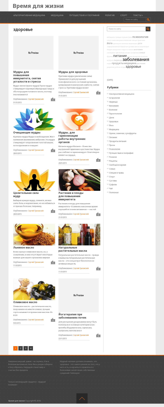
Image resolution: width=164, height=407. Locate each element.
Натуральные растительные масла (72, 249)
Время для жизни (38, 5)
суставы (131, 47)
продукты (118, 63)
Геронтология (115, 113)
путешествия (127, 37)
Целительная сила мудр (26, 194)
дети (140, 43)
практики (141, 40)
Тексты (137, 15)
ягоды (123, 67)
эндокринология (113, 47)
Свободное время (117, 165)
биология (124, 47)
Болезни (113, 109)
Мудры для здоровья (73, 72)
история (110, 60)
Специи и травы (116, 172)
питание (120, 55)
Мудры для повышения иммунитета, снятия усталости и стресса (27, 76)
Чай (111, 188)
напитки (125, 43)
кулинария (117, 43)
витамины (111, 37)
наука (109, 63)
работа (117, 67)
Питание (113, 137)
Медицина (57, 15)
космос (127, 53)
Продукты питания (117, 141)
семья (142, 52)
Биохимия (114, 105)
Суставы (113, 180)
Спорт (123, 15)
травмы (118, 37)
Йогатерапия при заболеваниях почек (72, 316)
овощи (134, 40)
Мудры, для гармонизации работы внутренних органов (71, 137)
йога (109, 43)
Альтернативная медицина (29, 15)
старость (124, 50)
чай (116, 53)
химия (130, 50)
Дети (111, 117)
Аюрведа (118, 60)
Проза (112, 145)
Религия (109, 15)
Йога (111, 125)
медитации (133, 43)
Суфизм (113, 184)
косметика (135, 53)
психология (140, 37)
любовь (122, 53)
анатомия (138, 49)
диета (137, 47)
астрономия (144, 47)
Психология (114, 149)
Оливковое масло (25, 302)
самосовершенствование (121, 40)
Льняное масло (23, 247)
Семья (112, 168)
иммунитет (117, 50)
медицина (130, 63)
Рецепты (113, 161)
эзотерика (111, 53)
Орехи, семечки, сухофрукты (122, 133)
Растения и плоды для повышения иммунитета (70, 196)
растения (141, 63)
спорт (109, 40)
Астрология (114, 97)
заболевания (136, 59)
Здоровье (113, 121)
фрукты (110, 56)
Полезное (114, 192)
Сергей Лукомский (35, 99)
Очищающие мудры (26, 132)
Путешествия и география (84, 15)
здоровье (133, 66)
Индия (109, 50)
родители (110, 67)
